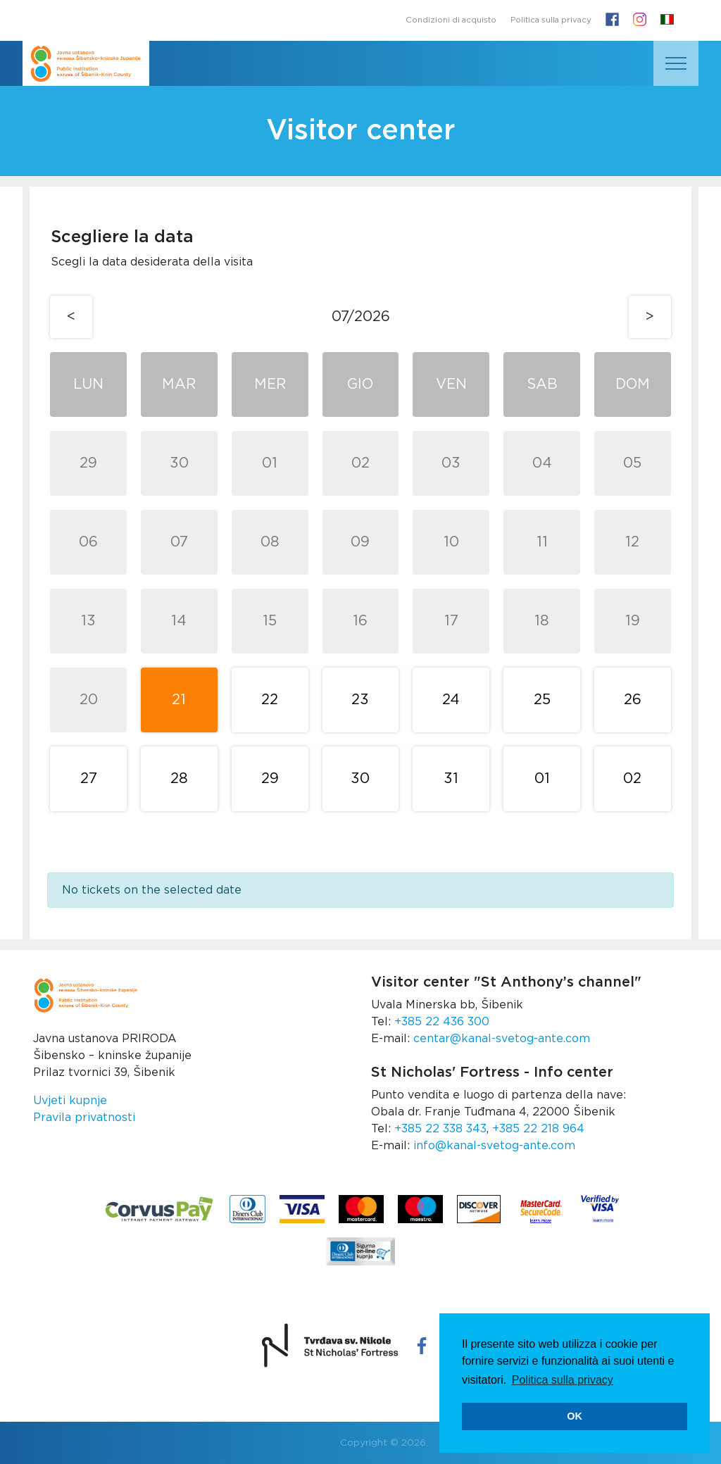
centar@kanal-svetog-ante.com (501, 1038)
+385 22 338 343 (440, 1128)
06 (88, 542)
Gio (360, 384)
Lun (88, 384)
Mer (270, 384)
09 (360, 542)
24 (451, 700)
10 (451, 542)
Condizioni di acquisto (451, 20)
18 (541, 621)
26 (632, 700)
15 (270, 621)
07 (179, 542)
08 (270, 542)
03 (450, 463)
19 (632, 621)
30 (179, 463)
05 (632, 463)
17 (451, 621)
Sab (542, 384)
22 (269, 700)
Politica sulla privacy (550, 20)
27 (88, 779)
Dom (632, 384)
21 (179, 700)
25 (542, 700)
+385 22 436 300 (441, 1021)
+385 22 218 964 (538, 1128)
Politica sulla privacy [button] (562, 1380)
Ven (451, 384)
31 (451, 779)
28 (179, 779)
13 (88, 621)
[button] (667, 20)
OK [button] (574, 1416)
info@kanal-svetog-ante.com (494, 1145)
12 (632, 542)
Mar (179, 384)
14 (179, 621)
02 (360, 463)
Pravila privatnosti (84, 1117)
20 (89, 700)
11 (542, 542)
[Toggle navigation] (675, 63)
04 (542, 463)
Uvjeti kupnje (70, 1100)
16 (360, 621)
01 (269, 463)
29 (88, 463)
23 (360, 700)
